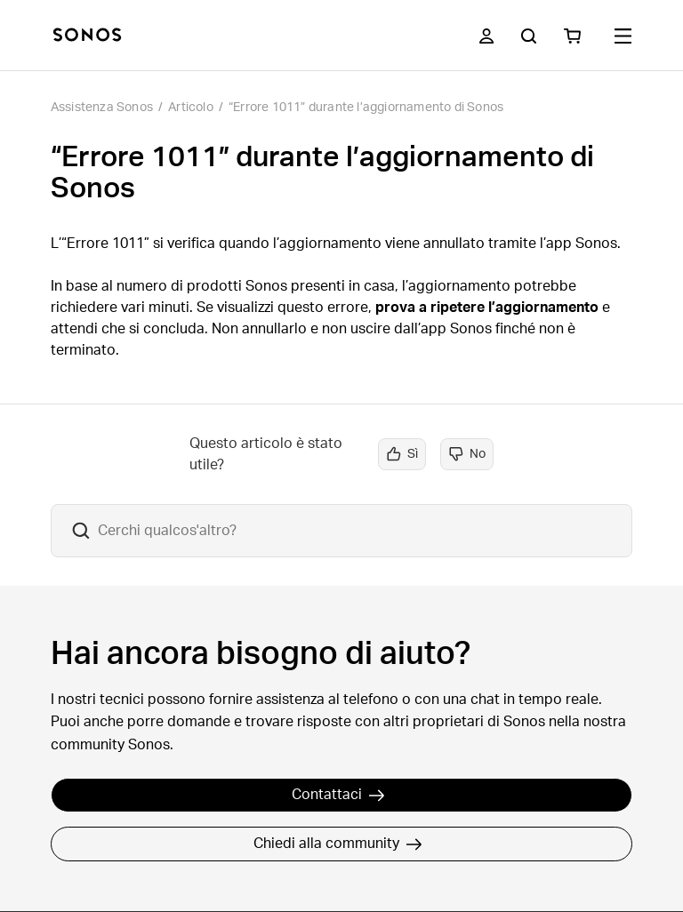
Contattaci (338, 795)
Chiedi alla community (337, 843)
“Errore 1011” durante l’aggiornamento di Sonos (366, 107)
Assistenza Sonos (102, 107)
